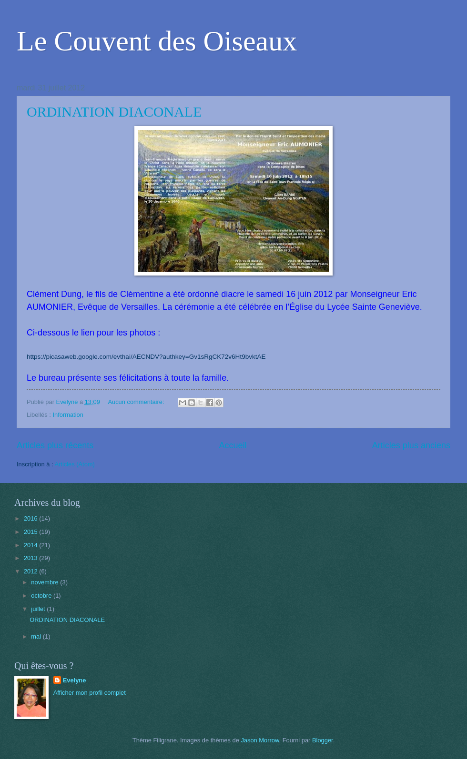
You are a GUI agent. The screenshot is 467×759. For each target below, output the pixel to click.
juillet (39, 608)
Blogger (322, 740)
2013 (31, 558)
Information (67, 414)
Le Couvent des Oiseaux (157, 41)
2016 (31, 518)
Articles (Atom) (74, 464)
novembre (45, 582)
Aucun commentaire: (137, 401)
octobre (42, 595)
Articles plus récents (55, 445)
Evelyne (74, 680)
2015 (31, 531)
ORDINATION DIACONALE (114, 111)
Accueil (232, 445)
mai (36, 636)
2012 (31, 571)
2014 (31, 545)
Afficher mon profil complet (89, 692)
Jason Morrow (260, 740)
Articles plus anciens (411, 445)
